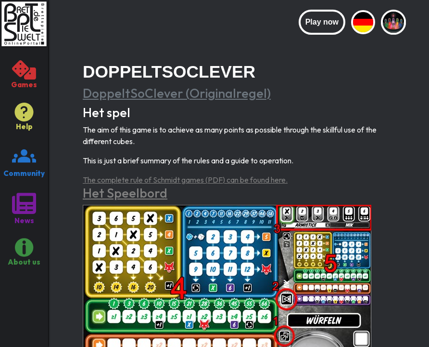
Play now (322, 22)
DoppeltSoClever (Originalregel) (177, 93)
